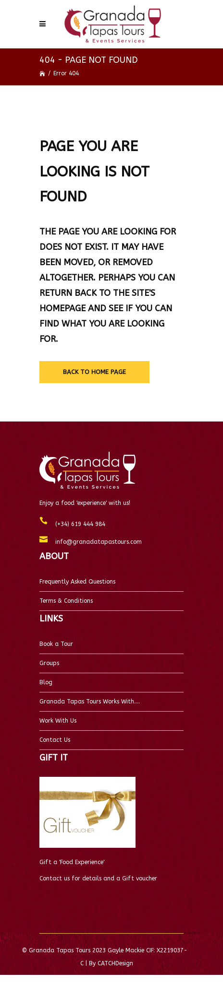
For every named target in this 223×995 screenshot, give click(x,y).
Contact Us (54, 740)
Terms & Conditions (66, 600)
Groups (49, 663)
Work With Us (57, 720)
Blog (45, 682)
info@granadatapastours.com (95, 541)
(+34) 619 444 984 (76, 524)
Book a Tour (56, 644)
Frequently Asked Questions (77, 581)
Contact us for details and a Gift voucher (98, 878)
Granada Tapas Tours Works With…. (89, 701)
